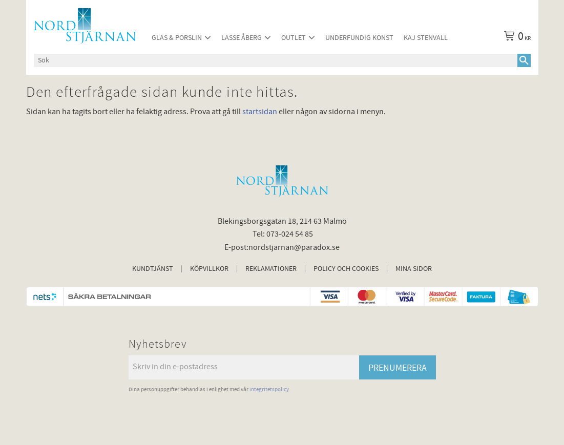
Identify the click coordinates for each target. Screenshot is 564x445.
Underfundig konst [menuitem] (359, 38)
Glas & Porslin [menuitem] (177, 38)
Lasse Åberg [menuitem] (241, 38)
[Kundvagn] (515, 38)
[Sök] (524, 60)
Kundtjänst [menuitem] (152, 268)
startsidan (259, 112)
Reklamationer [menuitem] (271, 268)
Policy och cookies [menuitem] (346, 268)
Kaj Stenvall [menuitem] (426, 38)
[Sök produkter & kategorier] (275, 60)
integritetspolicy (269, 389)
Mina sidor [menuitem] (413, 268)
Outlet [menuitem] (293, 38)
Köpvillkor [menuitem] (209, 268)
